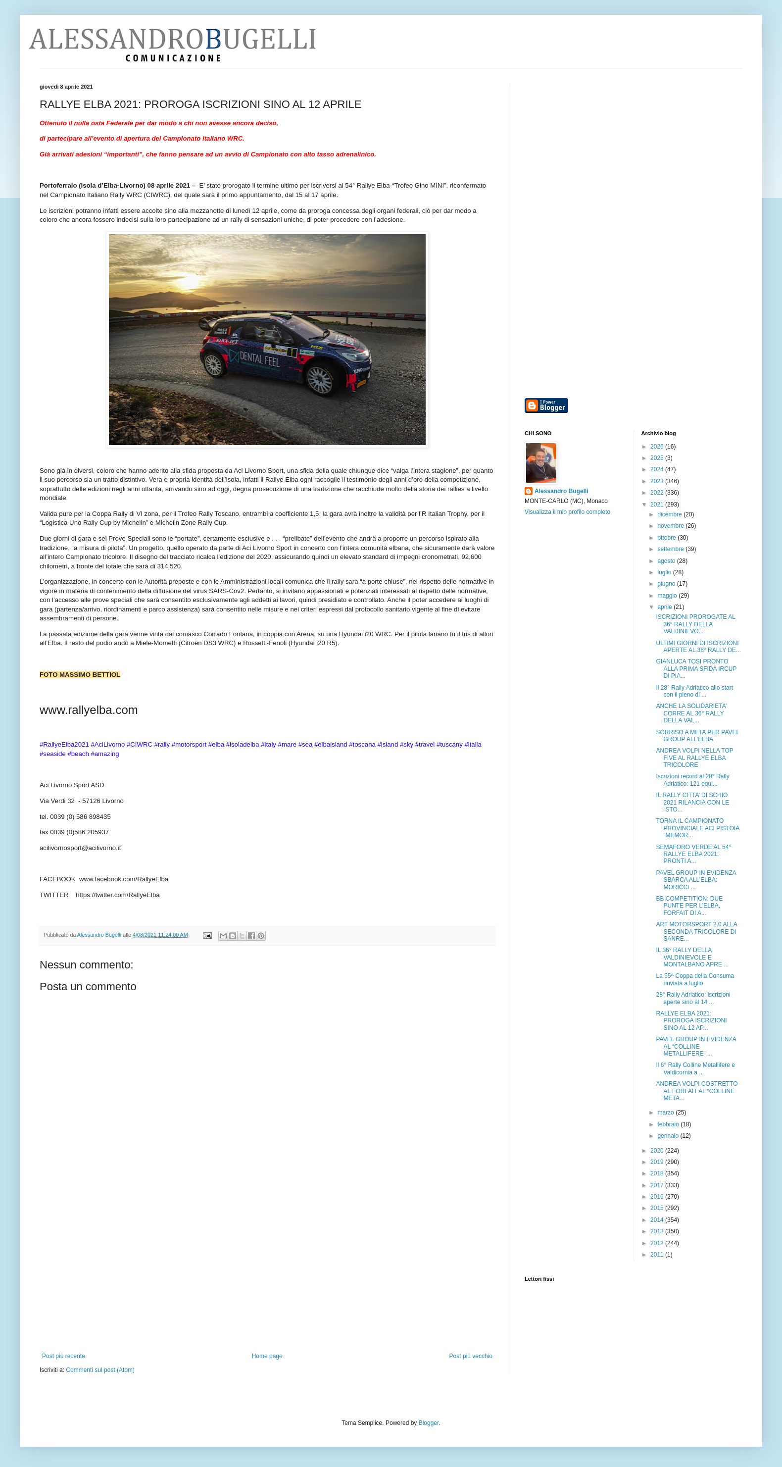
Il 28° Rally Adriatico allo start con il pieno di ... (694, 691)
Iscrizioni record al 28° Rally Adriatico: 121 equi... (692, 780)
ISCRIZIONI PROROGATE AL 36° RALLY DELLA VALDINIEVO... (695, 624)
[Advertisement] (267, 1278)
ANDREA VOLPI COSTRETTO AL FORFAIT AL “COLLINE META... (696, 1091)
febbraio (669, 1124)
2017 (657, 1185)
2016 (657, 1196)
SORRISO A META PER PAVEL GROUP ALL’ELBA (697, 736)
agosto (667, 560)
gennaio (668, 1135)
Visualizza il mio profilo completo (567, 511)
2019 (657, 1162)
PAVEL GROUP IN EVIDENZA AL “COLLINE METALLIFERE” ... (696, 1046)
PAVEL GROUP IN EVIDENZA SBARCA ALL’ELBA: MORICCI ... (696, 880)
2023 (657, 481)
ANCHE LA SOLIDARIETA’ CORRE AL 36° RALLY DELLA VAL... (691, 713)
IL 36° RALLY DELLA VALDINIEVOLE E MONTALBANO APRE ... (692, 957)
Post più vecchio (470, 1356)
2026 (657, 446)
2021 (657, 504)
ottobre (667, 537)
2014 (657, 1219)
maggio (668, 595)
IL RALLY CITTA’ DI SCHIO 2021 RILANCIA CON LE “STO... (692, 802)
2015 (657, 1208)
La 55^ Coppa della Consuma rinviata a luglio (695, 979)
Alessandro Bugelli (561, 491)
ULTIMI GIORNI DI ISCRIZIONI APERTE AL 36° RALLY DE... (698, 647)
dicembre (670, 514)
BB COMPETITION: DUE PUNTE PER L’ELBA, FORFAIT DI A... (689, 905)
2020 (657, 1150)
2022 (657, 492)
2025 (657, 458)
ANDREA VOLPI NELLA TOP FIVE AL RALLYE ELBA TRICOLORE (694, 757)
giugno (667, 583)
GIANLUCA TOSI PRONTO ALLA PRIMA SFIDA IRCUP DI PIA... (696, 668)
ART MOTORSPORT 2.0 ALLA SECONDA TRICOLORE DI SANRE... (696, 931)
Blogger (429, 1422)
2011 (657, 1254)
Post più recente (63, 1356)
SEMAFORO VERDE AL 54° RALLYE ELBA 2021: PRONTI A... (693, 854)
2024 (657, 469)
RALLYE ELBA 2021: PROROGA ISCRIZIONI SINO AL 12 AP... (691, 1020)
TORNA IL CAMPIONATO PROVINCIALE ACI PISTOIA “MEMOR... (697, 828)
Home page (267, 1356)
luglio (665, 572)
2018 (657, 1173)
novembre (671, 525)
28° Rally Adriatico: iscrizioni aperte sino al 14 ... (693, 998)
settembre (671, 549)
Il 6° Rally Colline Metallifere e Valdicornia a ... (695, 1068)
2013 (657, 1231)
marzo (666, 1112)
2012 (657, 1243)
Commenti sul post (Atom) (100, 1369)
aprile (665, 607)
